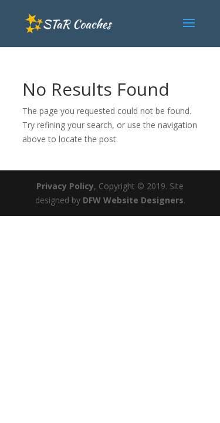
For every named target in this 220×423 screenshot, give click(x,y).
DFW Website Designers (133, 200)
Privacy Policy (65, 186)
